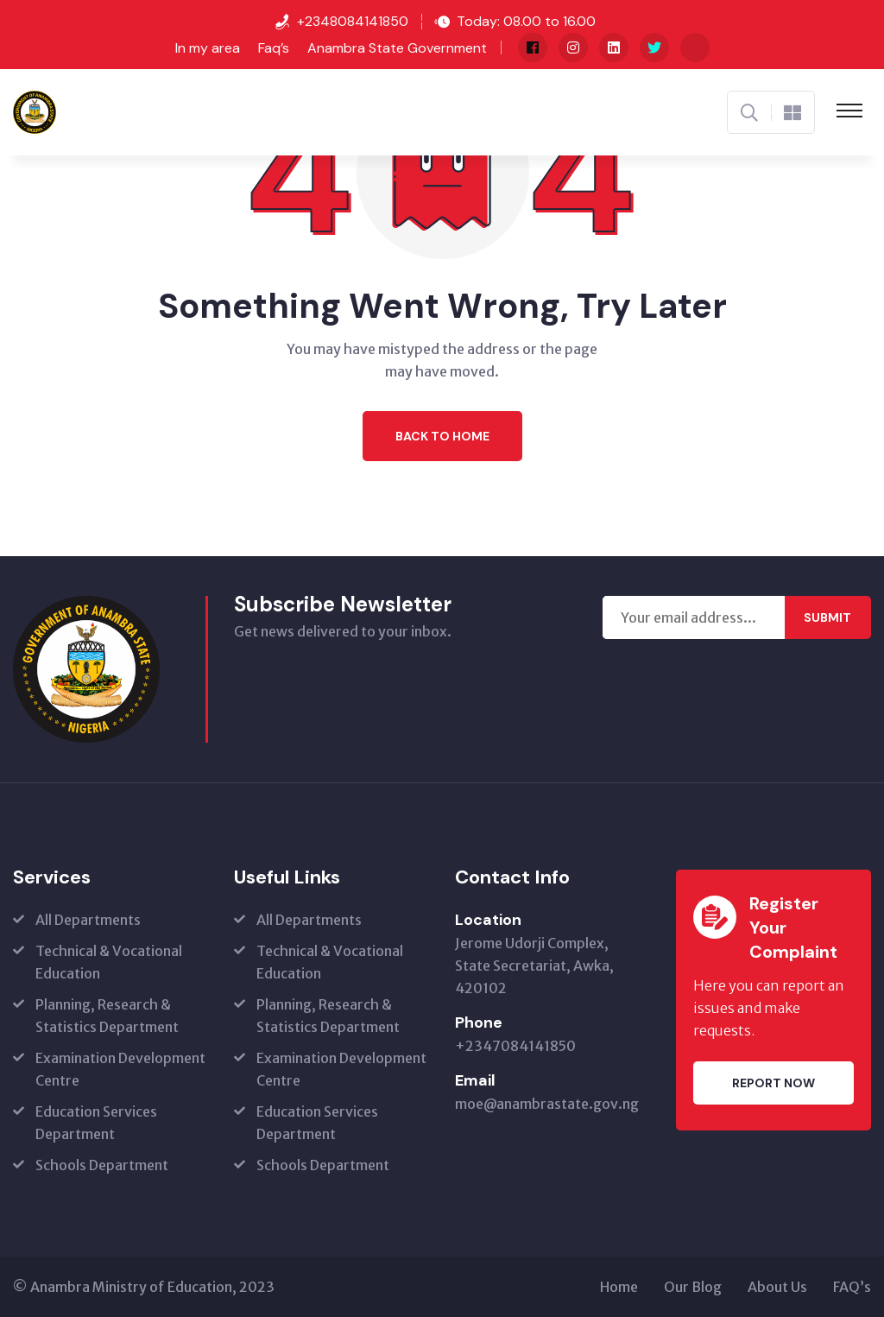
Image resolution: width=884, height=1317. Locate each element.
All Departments (88, 919)
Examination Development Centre (120, 1069)
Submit (827, 617)
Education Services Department (96, 1123)
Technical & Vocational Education (108, 962)
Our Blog (693, 1286)
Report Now (773, 1083)
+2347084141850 (515, 1045)
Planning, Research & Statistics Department (107, 1015)
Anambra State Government (397, 48)
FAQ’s (852, 1286)
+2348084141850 (352, 21)
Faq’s (273, 48)
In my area (207, 48)
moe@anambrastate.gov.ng (547, 1103)
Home (619, 1286)
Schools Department (101, 1165)
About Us (777, 1286)
